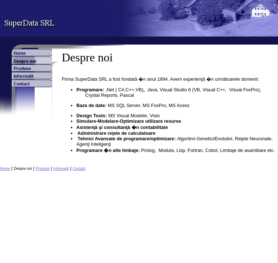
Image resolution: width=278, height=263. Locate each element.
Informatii (61, 169)
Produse (43, 169)
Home (5, 169)
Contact (79, 169)
